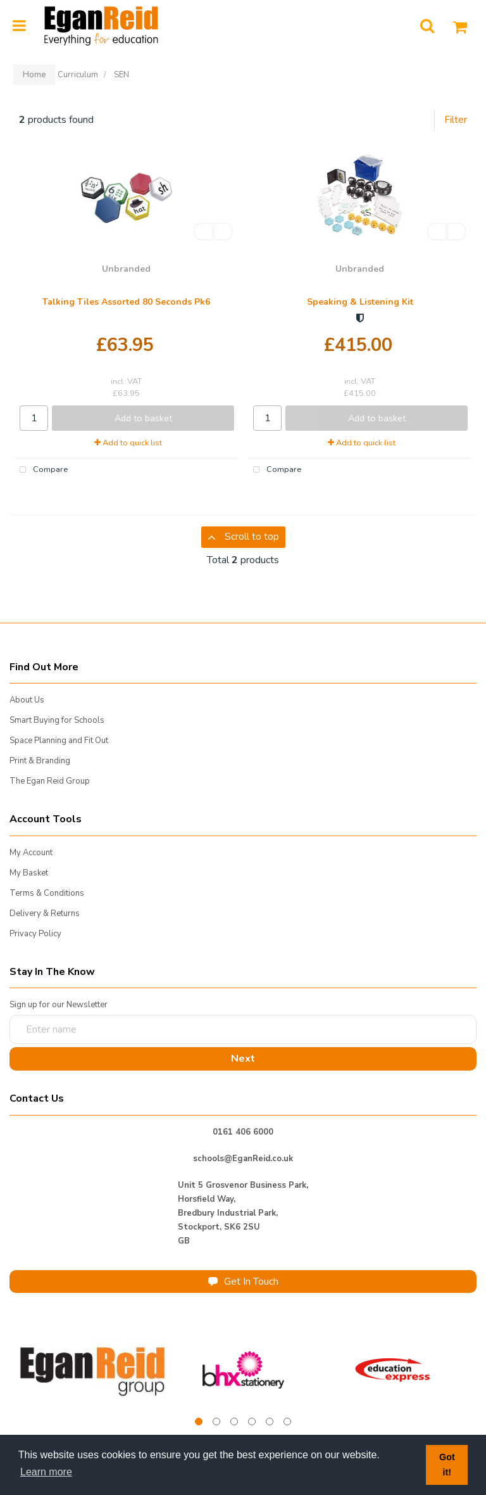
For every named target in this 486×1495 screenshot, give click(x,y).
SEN (121, 74)
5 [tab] (269, 1421)
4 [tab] (252, 1421)
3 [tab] (234, 1421)
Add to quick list (128, 442)
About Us (26, 700)
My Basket (28, 873)
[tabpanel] (93, 1369)
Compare (41, 470)
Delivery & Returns (44, 913)
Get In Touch (243, 1281)
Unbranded (126, 269)
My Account (31, 852)
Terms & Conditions (46, 893)
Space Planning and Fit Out (58, 740)
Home (34, 74)
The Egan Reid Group (49, 781)
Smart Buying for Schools (56, 720)
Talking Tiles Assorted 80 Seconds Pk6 (126, 302)
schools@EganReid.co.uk (243, 1158)
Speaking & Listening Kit (360, 302)
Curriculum (78, 74)
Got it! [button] (447, 1464)
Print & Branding (39, 761)
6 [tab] (287, 1421)
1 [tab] (198, 1421)
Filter (455, 120)
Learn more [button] (46, 1471)
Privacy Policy (35, 933)
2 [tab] (216, 1421)
